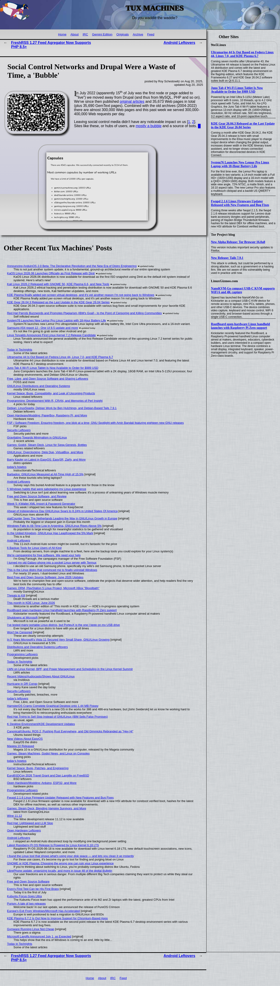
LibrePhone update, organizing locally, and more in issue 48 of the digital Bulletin (59, 870)
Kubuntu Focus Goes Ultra (24, 896)
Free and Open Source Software (28, 881)
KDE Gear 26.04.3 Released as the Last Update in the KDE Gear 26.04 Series (243, 125)
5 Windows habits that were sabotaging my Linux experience (46, 489)
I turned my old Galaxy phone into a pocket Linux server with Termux (51, 562)
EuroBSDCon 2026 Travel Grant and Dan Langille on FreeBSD (48, 775)
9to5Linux (218, 45)
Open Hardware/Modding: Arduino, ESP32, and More (42, 783)
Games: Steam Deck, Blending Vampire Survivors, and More (46, 808)
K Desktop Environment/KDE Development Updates (41, 724)
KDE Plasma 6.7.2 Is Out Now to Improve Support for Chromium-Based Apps (57, 918)
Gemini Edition (102, 34)
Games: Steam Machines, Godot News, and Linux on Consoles (48, 753)
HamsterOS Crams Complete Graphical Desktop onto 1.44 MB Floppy (53, 706)
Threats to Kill (16, 595)
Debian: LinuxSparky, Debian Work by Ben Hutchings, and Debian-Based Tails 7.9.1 (62, 408)
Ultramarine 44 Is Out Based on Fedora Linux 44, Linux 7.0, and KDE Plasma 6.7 (242, 54)
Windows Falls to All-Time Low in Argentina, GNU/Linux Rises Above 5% (54, 525)
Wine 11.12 (14, 815)
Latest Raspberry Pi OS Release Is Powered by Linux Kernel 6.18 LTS (53, 845)
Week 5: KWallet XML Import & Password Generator (41, 503)
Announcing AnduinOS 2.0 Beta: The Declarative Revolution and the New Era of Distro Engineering (72, 266)
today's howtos (16, 467)
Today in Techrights (19, 349)
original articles (132, 101)
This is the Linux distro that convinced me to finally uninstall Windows (52, 570)
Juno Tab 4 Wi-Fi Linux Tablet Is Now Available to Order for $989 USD (237, 89)
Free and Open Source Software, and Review (37, 496)
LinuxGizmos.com (224, 281)
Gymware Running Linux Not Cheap (30, 929)
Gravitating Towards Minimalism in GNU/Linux (37, 437)
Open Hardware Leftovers (24, 830)
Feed (150, 34)
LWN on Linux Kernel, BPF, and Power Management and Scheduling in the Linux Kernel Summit (70, 669)
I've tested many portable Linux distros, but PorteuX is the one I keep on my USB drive (63, 625)
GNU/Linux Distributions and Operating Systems (38, 386)
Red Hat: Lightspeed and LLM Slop (30, 823)
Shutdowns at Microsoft (22, 617)
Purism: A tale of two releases (26, 903)
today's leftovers (17, 698)
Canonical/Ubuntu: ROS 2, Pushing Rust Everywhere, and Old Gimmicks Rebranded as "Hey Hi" (70, 731)
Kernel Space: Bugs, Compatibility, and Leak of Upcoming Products (51, 393)
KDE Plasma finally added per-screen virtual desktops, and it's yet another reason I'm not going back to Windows (80, 295)
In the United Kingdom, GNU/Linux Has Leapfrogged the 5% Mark (50, 533)
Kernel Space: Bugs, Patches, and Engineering (38, 768)
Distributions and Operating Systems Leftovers (37, 647)
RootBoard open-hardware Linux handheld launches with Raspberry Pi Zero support (240, 326)
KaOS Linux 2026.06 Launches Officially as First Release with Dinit (51, 273)
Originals (122, 34)
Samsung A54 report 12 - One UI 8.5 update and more (42, 328)
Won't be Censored (19, 632)
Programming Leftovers (22, 654)
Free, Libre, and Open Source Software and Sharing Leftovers (47, 378)
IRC (85, 34)
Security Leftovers (19, 430)
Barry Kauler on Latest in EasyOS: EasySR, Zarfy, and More (46, 459)
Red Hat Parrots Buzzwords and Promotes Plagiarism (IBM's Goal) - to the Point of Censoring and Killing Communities (84, 313)
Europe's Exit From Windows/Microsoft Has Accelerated (43, 911)
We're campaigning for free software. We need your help (44, 555)
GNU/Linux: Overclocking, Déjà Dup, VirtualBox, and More (45, 452)
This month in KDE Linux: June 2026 (31, 603)
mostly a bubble (148, 126)
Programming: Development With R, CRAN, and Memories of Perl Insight (55, 400)
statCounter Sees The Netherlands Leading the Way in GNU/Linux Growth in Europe (62, 518)
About (74, 34)
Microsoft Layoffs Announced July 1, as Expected (39, 936)
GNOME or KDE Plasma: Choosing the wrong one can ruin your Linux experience (60, 863)
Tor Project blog (223, 234)
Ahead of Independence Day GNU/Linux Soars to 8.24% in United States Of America (62, 511)
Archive (138, 34)
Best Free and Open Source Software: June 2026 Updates (45, 577)
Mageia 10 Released (20, 746)
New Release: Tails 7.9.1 (227, 258)
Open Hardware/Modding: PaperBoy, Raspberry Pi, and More (47, 415)
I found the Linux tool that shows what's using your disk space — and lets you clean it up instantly (70, 856)
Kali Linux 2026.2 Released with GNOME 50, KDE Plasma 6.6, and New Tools (58, 284)
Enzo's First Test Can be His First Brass (33, 889)
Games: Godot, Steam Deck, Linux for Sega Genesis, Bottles (47, 445)
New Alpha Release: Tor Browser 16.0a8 (238, 242)
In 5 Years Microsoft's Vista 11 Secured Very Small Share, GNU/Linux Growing (58, 639)
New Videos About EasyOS (25, 738)
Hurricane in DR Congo (22, 683)
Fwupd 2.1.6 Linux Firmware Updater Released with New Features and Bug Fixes (240, 203)
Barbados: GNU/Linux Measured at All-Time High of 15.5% (45, 474)
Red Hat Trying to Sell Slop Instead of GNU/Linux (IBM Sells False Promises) (57, 716)
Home (62, 34)
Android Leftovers (179, 43)
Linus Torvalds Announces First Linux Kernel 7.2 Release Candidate (51, 335)
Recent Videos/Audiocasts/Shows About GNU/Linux (41, 676)
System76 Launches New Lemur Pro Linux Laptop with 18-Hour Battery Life (240, 164)
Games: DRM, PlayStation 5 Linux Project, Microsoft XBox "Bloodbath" (53, 588)
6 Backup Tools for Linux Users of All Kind (34, 548)
